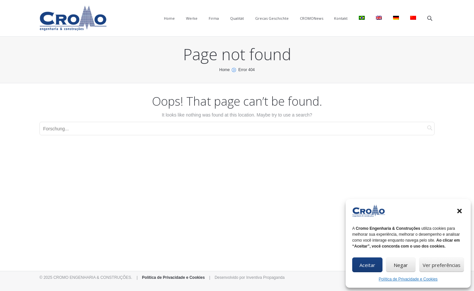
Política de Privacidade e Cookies (408, 279)
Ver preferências (442, 265)
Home (224, 69)
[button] (460, 212)
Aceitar (367, 265)
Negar (401, 265)
